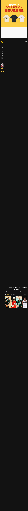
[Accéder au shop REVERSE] (25, 41)
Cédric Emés (8, 294)
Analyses (2, 49)
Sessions (2, 53)
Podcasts (2, 51)
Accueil (2, 46)
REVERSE (2, 55)
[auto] (23, 41)
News (2, 48)
